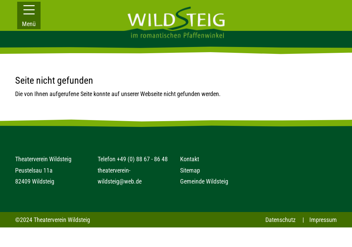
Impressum (323, 219)
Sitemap (190, 170)
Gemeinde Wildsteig (204, 181)
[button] (29, 15)
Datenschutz (280, 219)
